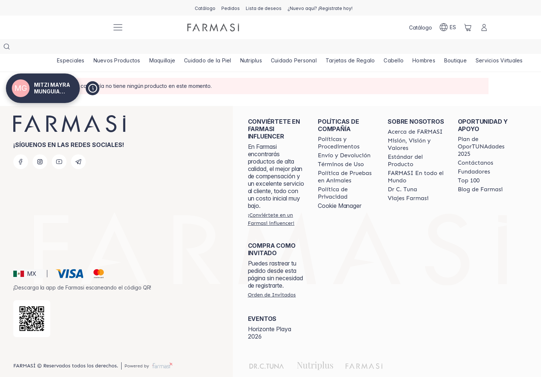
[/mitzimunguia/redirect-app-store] (31, 303)
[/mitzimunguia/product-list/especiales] (72, 48)
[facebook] (20, 147)
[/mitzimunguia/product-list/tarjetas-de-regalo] (368, 48)
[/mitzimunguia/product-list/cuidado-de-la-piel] (217, 48)
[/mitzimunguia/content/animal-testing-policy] (346, 162)
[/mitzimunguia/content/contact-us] (475, 148)
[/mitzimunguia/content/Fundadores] (474, 157)
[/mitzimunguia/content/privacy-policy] (346, 178)
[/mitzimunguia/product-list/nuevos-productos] (121, 48)
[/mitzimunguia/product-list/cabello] (416, 48)
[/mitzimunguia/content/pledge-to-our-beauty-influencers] (402, 174)
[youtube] (59, 147)
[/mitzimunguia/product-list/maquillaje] (169, 48)
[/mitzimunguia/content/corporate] (416, 162)
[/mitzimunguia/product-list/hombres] (449, 48)
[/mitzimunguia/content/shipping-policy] (344, 140)
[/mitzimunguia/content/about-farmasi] (415, 117)
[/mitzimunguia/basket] (467, 27)
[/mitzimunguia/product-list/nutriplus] (264, 48)
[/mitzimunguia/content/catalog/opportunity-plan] (486, 132)
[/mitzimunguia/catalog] (205, 7)
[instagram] (40, 147)
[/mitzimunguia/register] (230, 7)
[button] (29, 258)
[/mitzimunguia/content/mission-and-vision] (416, 129)
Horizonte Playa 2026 (269, 318)
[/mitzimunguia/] (78, 27)
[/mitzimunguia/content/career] (408, 183)
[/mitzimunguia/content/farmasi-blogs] (480, 174)
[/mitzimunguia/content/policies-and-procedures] (346, 128)
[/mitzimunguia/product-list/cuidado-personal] (309, 48)
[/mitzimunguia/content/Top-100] (469, 165)
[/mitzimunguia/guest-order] (272, 280)
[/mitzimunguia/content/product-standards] (416, 145)
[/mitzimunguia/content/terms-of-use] (341, 149)
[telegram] (78, 147)
